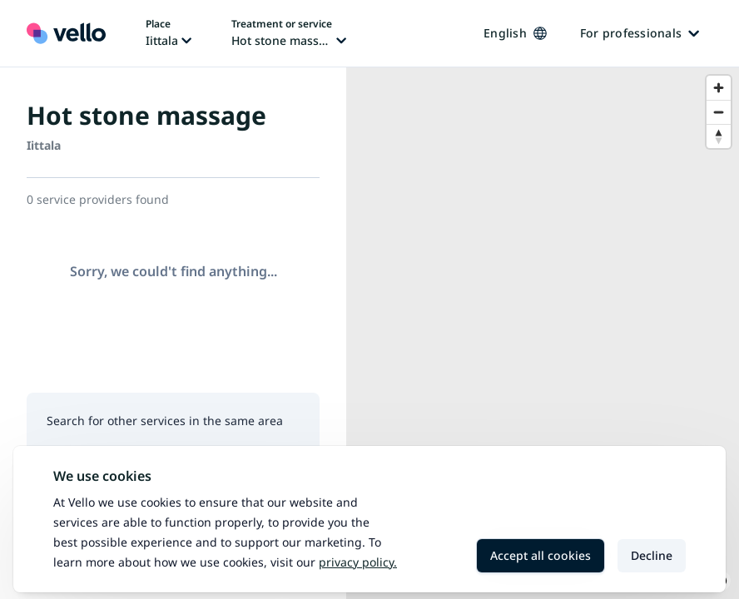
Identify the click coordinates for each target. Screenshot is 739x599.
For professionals (639, 33)
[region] (542, 333)
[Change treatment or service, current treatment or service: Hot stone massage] (289, 33)
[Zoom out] (719, 112)
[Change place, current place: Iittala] (168, 33)
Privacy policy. (358, 562)
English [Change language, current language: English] (515, 33)
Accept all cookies (540, 555)
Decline (651, 555)
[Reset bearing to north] (719, 136)
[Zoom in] (719, 88)
